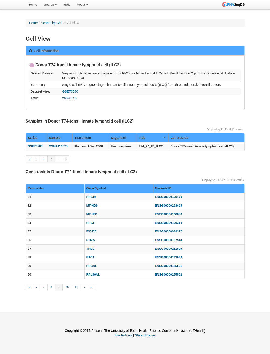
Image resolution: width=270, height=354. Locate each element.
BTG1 (90, 257)
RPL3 (90, 222)
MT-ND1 (92, 214)
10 (67, 287)
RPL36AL (93, 274)
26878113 (69, 98)
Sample (54, 138)
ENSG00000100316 (168, 222)
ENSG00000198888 (168, 214)
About (82, 4)
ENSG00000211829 (168, 248)
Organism (118, 138)
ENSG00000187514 (168, 240)
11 (76, 287)
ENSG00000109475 (168, 197)
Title (152, 138)
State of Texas (145, 335)
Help (67, 4)
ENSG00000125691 (168, 266)
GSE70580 (70, 91)
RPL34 (91, 197)
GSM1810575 (58, 146)
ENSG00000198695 (168, 205)
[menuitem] (33, 4)
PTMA (90, 240)
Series (33, 138)
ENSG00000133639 (168, 257)
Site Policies (123, 335)
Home (33, 4)
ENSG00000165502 (168, 274)
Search (50, 4)
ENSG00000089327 (168, 231)
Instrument (82, 138)
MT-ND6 (92, 205)
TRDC (90, 248)
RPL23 (91, 266)
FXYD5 (91, 231)
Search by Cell (51, 23)
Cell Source (179, 138)
